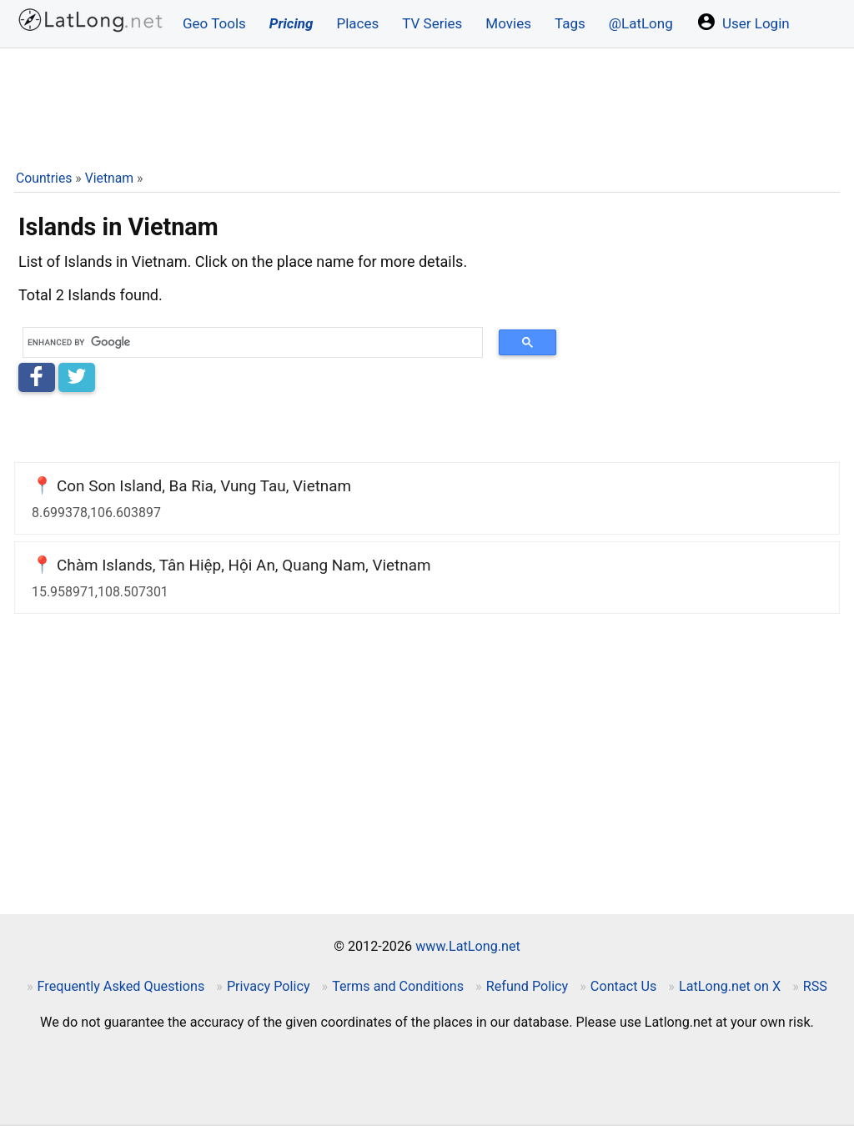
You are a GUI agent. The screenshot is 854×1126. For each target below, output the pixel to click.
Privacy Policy (268, 986)
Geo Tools (214, 23)
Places (357, 23)
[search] (247, 342)
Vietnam (109, 178)
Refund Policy (527, 986)
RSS (815, 986)
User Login (743, 22)
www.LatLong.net (467, 946)
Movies (508, 23)
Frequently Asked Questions (121, 986)
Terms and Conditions (398, 986)
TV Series (432, 23)
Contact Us (623, 986)
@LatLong (641, 23)
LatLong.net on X (730, 986)
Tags (570, 23)
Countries (44, 178)
